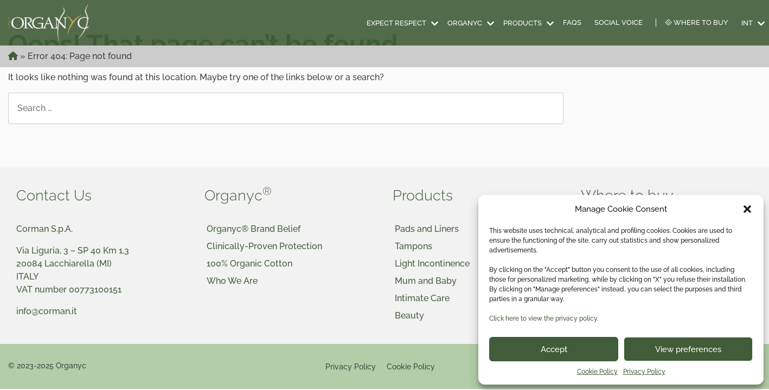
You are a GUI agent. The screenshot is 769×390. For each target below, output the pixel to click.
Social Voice (618, 22)
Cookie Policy (597, 371)
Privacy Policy (644, 371)
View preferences (688, 349)
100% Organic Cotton (249, 263)
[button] (747, 209)
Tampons (413, 246)
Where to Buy (696, 22)
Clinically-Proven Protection (264, 246)
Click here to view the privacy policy (543, 318)
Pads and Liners (427, 229)
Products (522, 23)
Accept (554, 349)
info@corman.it (46, 311)
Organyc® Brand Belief (253, 229)
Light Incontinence (432, 263)
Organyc (464, 23)
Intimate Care (422, 298)
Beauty (409, 315)
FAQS (572, 22)
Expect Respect (396, 23)
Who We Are (232, 281)
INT (747, 23)
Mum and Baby (426, 281)
